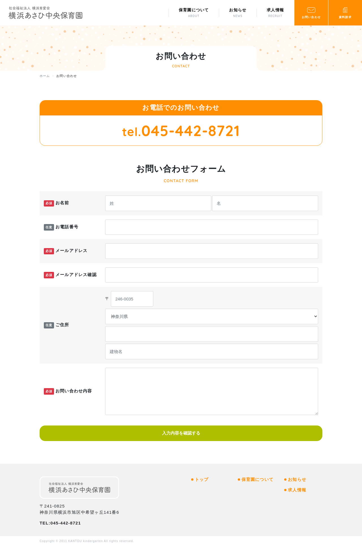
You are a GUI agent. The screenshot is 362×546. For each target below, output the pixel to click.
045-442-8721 (190, 130)
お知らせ (297, 479)
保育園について (257, 479)
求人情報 (297, 489)
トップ (202, 479)
